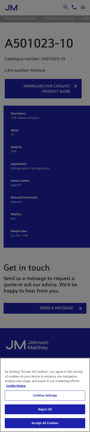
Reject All (45, 409)
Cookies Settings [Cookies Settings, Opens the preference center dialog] (45, 395)
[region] (45, 395)
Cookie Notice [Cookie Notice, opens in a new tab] (16, 386)
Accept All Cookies (44, 423)
